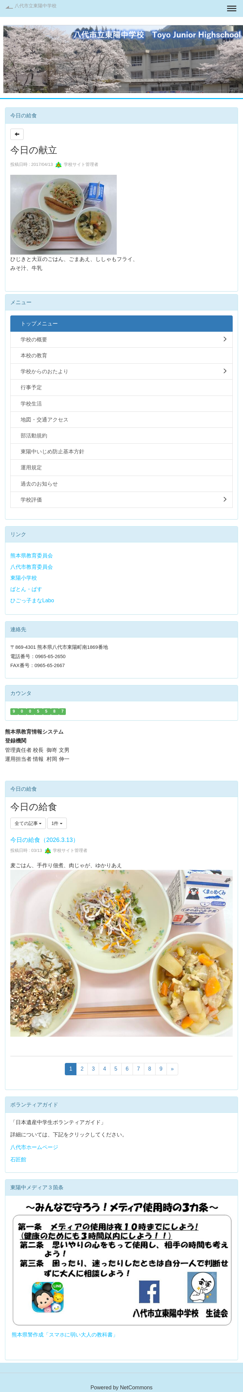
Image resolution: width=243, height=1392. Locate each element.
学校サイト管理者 (76, 164)
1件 (57, 823)
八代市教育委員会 (31, 567)
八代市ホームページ (34, 1147)
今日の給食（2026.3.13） (44, 840)
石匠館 (18, 1159)
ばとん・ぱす (26, 589)
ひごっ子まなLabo (32, 600)
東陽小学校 (23, 578)
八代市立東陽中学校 (36, 5)
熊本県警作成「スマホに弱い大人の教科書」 (65, 1334)
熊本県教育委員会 (31, 555)
